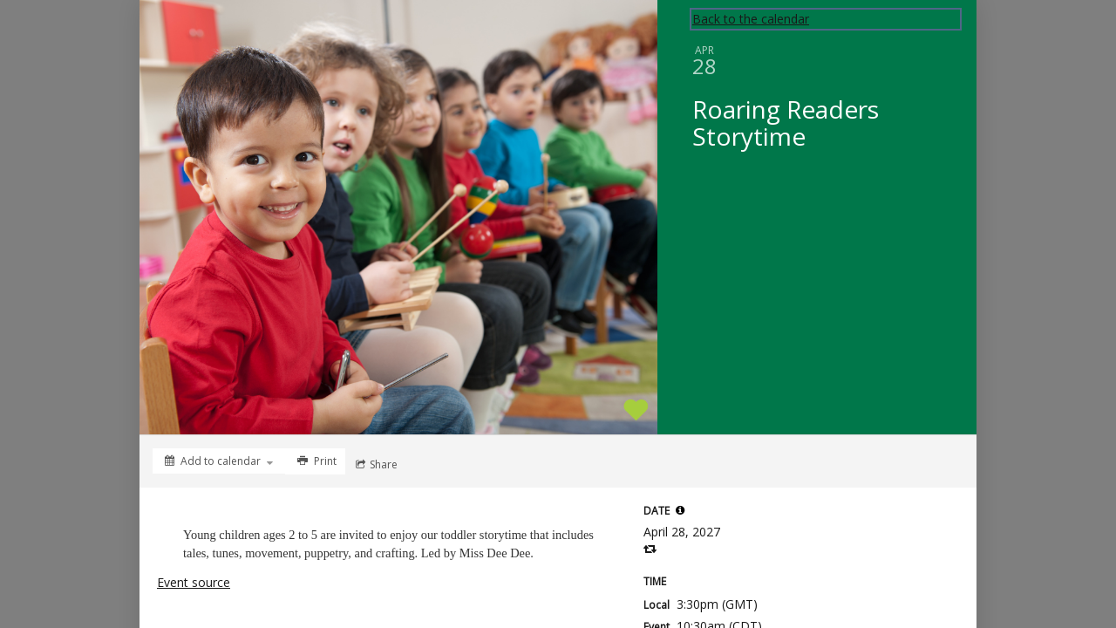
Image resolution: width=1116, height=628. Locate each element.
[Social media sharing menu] (375, 465)
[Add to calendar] (219, 461)
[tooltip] (680, 510)
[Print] (315, 461)
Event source (193, 582)
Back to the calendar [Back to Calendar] (750, 18)
